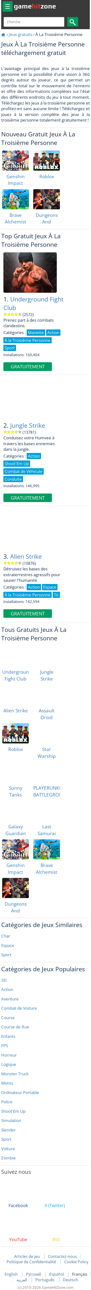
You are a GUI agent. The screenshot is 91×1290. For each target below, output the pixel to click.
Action (7, 989)
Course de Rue (15, 1027)
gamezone (35, 6)
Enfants (8, 1036)
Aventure (10, 999)
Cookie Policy (76, 1261)
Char (5, 936)
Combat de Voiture (19, 1008)
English (12, 1274)
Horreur (9, 1055)
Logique (8, 1064)
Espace (7, 945)
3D (4, 980)
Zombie (8, 1158)
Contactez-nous (62, 1256)
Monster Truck (15, 1074)
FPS (4, 1045)
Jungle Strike (27, 425)
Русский (34, 1274)
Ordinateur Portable (20, 1092)
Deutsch (70, 1279)
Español (57, 1274)
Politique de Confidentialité (31, 1261)
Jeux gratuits (20, 34)
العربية (22, 1279)
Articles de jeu (27, 1256)
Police (6, 1101)
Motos (7, 1083)
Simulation (11, 1120)
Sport (6, 954)
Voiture (8, 1148)
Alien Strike (26, 556)
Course (8, 1017)
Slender (8, 1130)
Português (45, 1279)
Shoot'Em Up (13, 1111)
